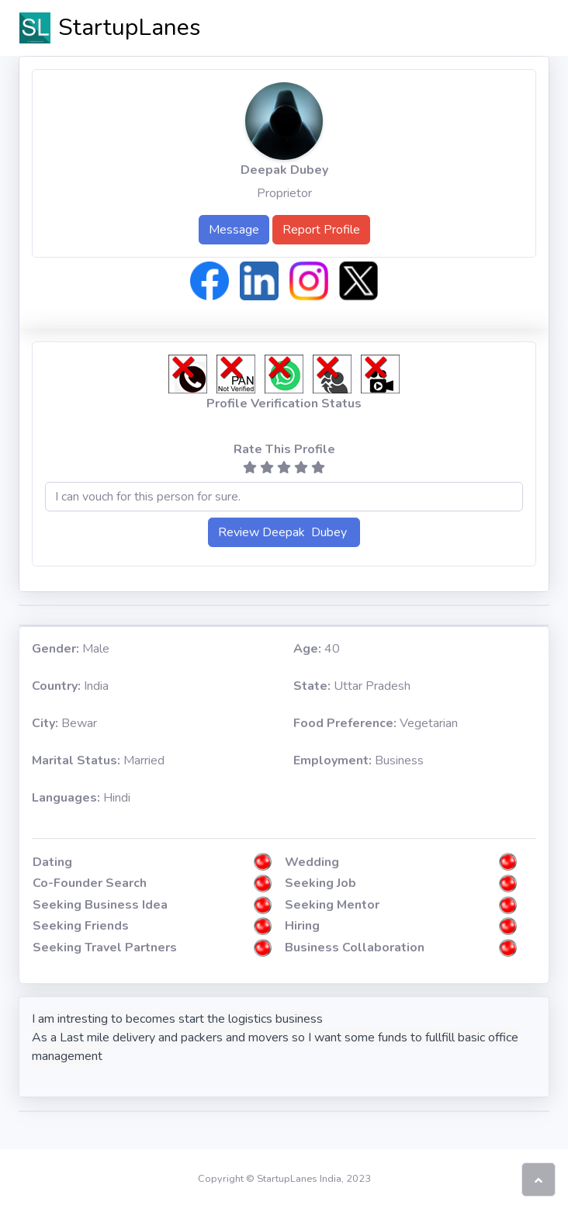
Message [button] (234, 229)
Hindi (81, 797)
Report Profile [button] (321, 229)
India (70, 686)
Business (358, 760)
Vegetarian (375, 723)
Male (70, 648)
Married (98, 760)
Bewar (64, 723)
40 (316, 648)
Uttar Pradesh (351, 686)
